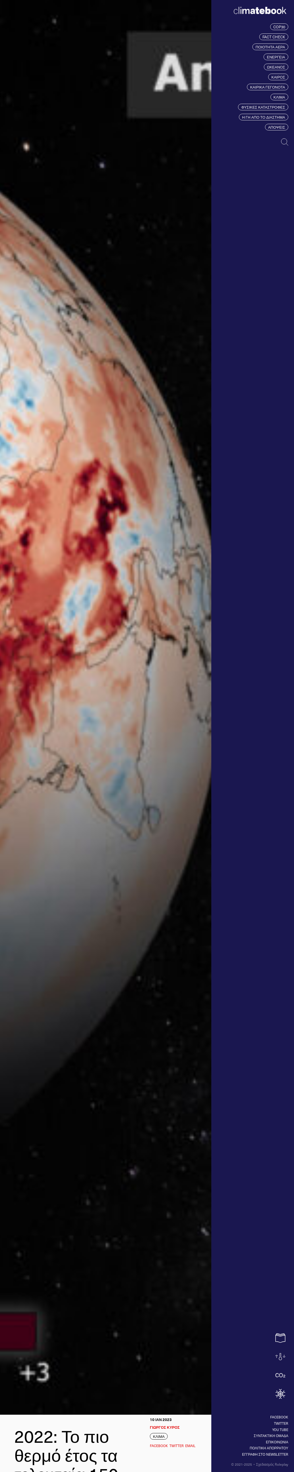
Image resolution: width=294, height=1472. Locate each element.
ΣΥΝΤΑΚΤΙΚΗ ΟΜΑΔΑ (271, 1435)
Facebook (279, 1417)
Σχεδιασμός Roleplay (272, 1464)
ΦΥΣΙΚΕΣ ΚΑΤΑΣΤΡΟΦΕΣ (263, 107)
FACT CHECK (273, 37)
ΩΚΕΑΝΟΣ (276, 67)
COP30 (279, 27)
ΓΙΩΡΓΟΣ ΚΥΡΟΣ (165, 1427)
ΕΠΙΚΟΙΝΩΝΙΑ (277, 1441)
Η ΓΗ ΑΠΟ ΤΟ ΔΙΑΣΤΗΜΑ (263, 117)
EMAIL (190, 1445)
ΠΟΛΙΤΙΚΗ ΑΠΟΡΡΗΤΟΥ (269, 1448)
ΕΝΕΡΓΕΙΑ (276, 57)
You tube (280, 1429)
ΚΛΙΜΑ (279, 97)
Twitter (281, 1423)
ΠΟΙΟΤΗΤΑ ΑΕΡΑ (270, 47)
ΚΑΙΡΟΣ (278, 77)
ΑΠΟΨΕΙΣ (276, 127)
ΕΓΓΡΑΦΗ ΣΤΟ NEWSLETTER (265, 1454)
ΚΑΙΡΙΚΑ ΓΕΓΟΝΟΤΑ (267, 87)
